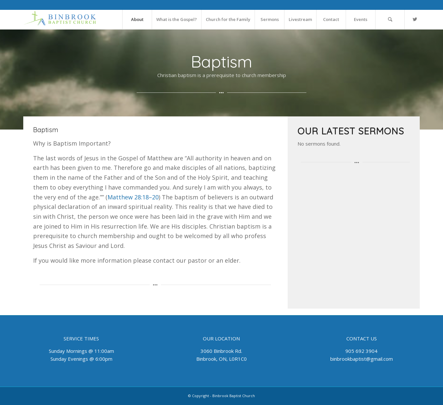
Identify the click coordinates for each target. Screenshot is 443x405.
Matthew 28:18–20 (133, 197)
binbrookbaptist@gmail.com (361, 358)
